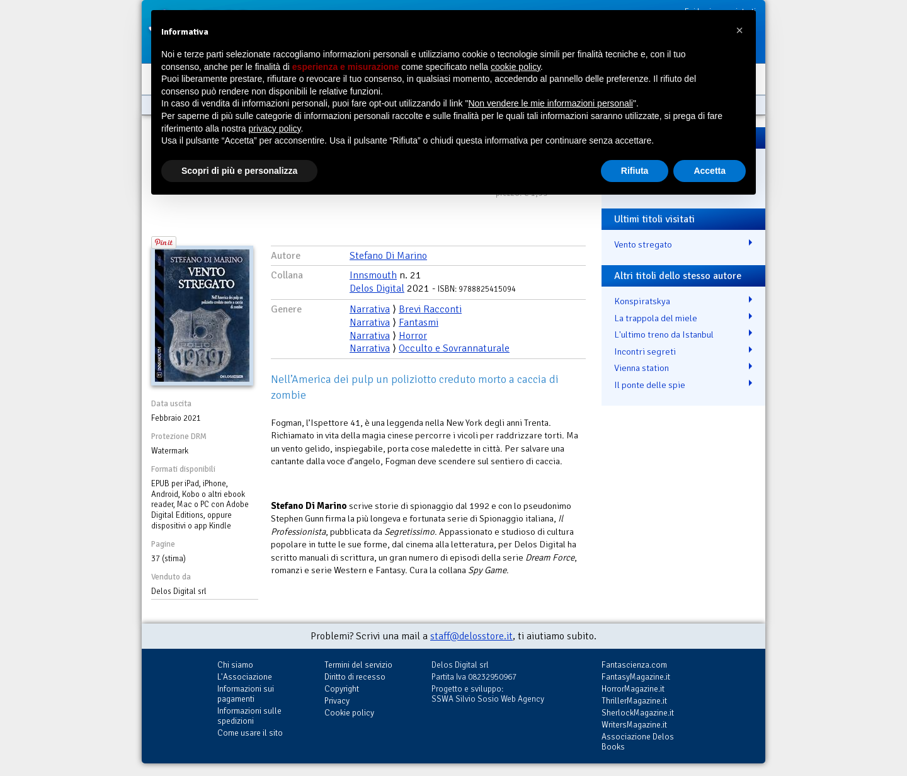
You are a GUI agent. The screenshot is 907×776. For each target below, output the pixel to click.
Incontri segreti (645, 351)
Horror (413, 335)
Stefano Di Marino (388, 255)
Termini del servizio (358, 664)
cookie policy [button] (515, 67)
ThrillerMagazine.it (634, 700)
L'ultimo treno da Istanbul (664, 334)
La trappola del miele (655, 318)
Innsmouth (373, 275)
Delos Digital (377, 288)
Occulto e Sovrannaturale (454, 348)
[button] (739, 30)
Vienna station (641, 368)
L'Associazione (244, 676)
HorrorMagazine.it (633, 688)
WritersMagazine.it (634, 724)
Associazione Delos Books (638, 741)
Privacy (337, 700)
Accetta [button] (709, 171)
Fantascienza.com (634, 664)
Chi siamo (235, 664)
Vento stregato (643, 244)
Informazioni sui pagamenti (245, 693)
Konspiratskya (642, 301)
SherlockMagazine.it (638, 712)
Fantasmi (418, 322)
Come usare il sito (250, 733)
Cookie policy (349, 712)
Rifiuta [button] (635, 171)
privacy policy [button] (275, 128)
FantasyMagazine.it (636, 676)
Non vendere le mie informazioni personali (550, 103)
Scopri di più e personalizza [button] (239, 171)
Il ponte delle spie (649, 385)
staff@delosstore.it (471, 636)
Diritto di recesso (354, 676)
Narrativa (370, 309)
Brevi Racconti (430, 309)
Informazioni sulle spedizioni (249, 715)
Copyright (341, 688)
